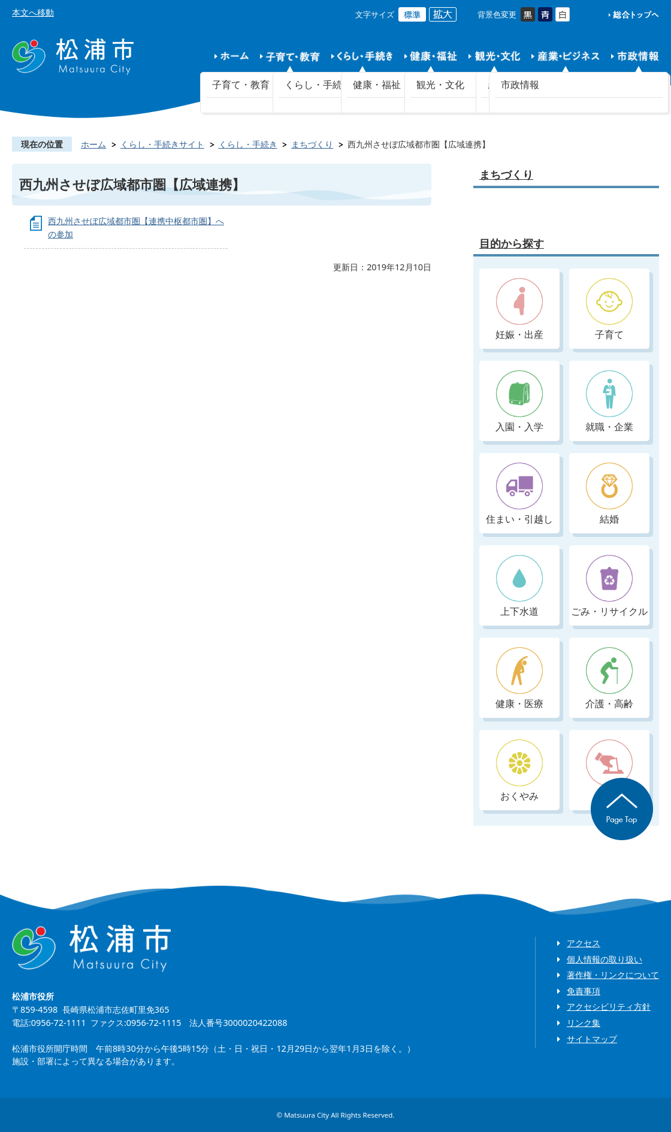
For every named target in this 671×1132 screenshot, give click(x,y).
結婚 (609, 494)
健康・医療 (519, 678)
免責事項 (583, 991)
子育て (609, 309)
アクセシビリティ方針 (609, 1006)
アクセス (583, 943)
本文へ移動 (33, 12)
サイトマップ (592, 1039)
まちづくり (312, 144)
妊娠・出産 (519, 309)
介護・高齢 (609, 678)
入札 (609, 770)
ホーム (93, 144)
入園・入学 (519, 401)
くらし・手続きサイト (162, 144)
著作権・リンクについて (613, 974)
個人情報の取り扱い (604, 959)
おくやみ (519, 770)
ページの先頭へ (622, 809)
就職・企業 (609, 401)
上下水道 (519, 586)
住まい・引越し (519, 494)
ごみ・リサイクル (609, 586)
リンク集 (583, 1022)
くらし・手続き (248, 144)
